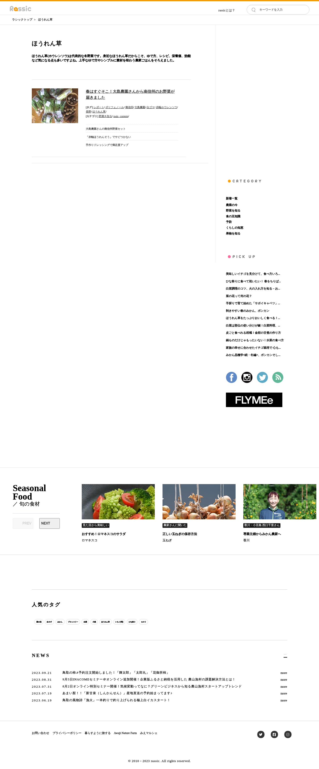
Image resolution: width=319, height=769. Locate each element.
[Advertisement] (256, 97)
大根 (136, 622)
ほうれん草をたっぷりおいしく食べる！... (253, 318)
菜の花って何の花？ (239, 296)
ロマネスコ (89, 540)
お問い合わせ (40, 733)
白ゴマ (151, 107)
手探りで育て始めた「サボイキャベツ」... (253, 303)
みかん (78, 622)
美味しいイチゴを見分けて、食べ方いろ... (253, 273)
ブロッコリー (100, 622)
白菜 (121, 622)
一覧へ (281, 656)
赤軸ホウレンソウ (166, 107)
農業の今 (232, 205)
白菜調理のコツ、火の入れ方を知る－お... (253, 288)
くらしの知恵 (234, 227)
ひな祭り (200, 622)
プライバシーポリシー (67, 733)
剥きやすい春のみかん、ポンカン (247, 310)
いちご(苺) (178, 622)
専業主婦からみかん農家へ (262, 534)
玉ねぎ (167, 540)
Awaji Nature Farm (125, 733)
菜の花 (42, 622)
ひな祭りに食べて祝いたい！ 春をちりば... (253, 281)
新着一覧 (232, 198)
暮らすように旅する (98, 733)
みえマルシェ (148, 733)
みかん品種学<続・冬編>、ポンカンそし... (253, 355)
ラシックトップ (22, 19)
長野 (88, 111)
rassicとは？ (226, 10)
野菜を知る (105, 116)
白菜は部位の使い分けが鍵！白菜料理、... (253, 325)
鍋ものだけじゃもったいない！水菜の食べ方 (255, 340)
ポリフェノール (114, 107)
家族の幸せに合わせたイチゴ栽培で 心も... (253, 347)
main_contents (120, 116)
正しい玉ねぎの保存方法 (180, 534)
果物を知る (233, 233)
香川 (246, 540)
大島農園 (140, 107)
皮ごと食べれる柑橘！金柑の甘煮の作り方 (253, 332)
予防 (229, 222)
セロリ (219, 622)
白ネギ (60, 622)
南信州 (129, 107)
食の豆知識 (233, 216)
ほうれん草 (45, 19)
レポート (99, 107)
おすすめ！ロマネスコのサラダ (104, 534)
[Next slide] (49, 523)
